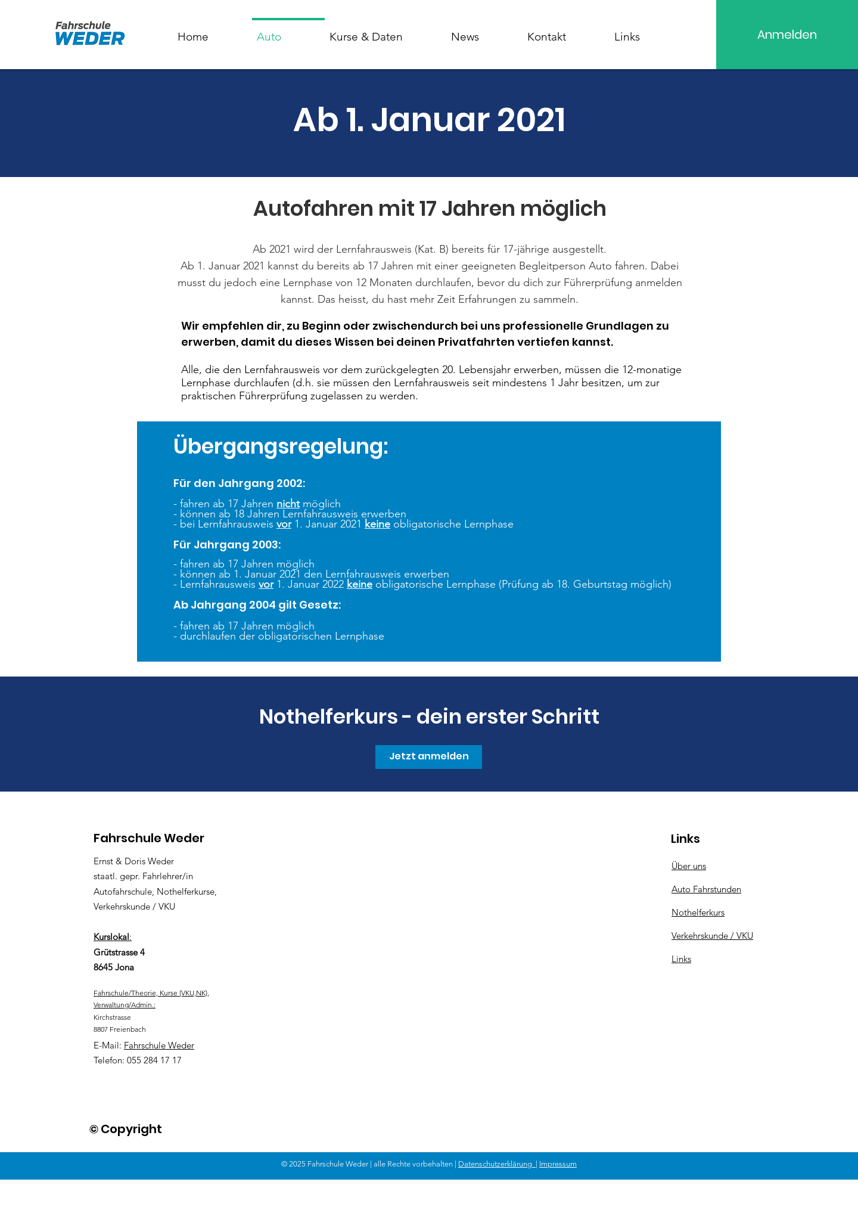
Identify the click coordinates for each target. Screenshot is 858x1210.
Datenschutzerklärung (497, 1163)
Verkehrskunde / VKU (712, 935)
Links (681, 958)
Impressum (558, 1163)
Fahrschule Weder (159, 1045)
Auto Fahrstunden (706, 889)
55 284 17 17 (157, 1060)
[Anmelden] (787, 34)
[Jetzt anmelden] (428, 757)
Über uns (689, 865)
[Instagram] (812, 935)
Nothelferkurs (698, 912)
